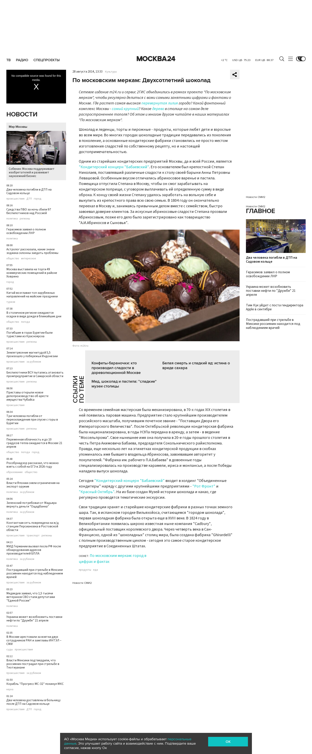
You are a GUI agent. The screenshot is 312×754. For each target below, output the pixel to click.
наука (9, 689)
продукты (85, 569)
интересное (28, 258)
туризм (10, 302)
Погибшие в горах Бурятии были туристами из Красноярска (29, 334)
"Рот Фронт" (203, 486)
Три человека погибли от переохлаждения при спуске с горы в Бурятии (32, 419)
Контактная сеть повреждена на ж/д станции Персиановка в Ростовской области (32, 526)
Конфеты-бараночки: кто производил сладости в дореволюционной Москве (116, 368)
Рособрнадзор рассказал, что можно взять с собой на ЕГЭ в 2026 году (32, 465)
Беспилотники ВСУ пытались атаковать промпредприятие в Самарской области (34, 374)
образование (14, 472)
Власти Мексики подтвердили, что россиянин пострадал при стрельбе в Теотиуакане (32, 664)
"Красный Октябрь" (97, 492)
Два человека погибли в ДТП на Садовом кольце (29, 191)
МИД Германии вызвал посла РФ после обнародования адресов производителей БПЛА (33, 550)
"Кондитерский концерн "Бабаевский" (114, 167)
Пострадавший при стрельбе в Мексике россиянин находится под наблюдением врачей (34, 573)
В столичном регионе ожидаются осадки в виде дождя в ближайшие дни (33, 315)
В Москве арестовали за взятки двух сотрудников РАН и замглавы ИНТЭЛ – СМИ (33, 640)
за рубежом (33, 361)
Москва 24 (156, 59)
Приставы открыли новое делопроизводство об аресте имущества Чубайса (27, 396)
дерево (158, 109)
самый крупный (125, 109)
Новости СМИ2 (82, 583)
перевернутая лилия (159, 103)
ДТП (29, 198)
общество (12, 258)
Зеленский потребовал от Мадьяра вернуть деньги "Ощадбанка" (31, 505)
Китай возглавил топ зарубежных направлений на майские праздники (32, 295)
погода (25, 321)
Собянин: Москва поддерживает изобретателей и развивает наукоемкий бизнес (36, 154)
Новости (21, 114)
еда (95, 569)
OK (228, 741)
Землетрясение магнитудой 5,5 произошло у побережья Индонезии (32, 354)
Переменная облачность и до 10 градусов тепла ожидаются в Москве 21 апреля (34, 443)
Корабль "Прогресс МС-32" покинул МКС (35, 684)
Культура (111, 72)
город (37, 198)
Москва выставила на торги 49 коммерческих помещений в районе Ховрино (31, 273)
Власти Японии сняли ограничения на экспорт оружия (32, 485)
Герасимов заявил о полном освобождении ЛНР (26, 231)
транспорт (33, 535)
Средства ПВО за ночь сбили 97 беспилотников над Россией (28, 211)
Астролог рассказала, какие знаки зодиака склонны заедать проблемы (32, 251)
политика (12, 218)
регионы (25, 218)
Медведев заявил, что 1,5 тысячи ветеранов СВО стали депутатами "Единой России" (30, 597)
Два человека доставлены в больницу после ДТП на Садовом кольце (33, 702)
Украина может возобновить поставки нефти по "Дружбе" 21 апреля (34, 619)
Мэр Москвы (18, 127)
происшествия (15, 198)
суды (9, 649)
